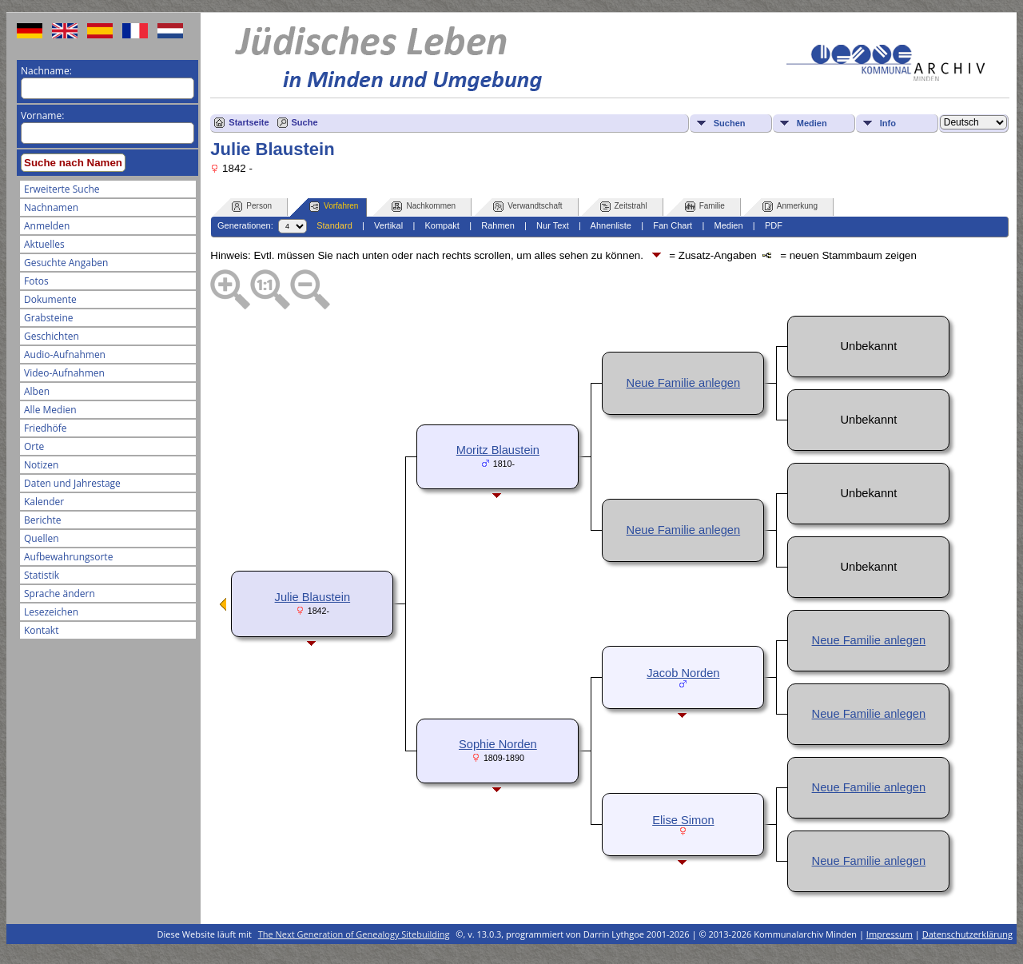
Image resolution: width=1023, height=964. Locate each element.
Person (252, 207)
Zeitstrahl (623, 207)
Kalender (44, 501)
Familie (705, 207)
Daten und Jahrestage (72, 483)
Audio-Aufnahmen (64, 354)
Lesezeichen (51, 612)
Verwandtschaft (527, 207)
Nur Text (552, 225)
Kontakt (41, 630)
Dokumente (50, 299)
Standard (334, 225)
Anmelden (47, 226)
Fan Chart (672, 225)
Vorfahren (333, 207)
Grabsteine (49, 318)
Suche (305, 122)
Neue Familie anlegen (684, 382)
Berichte (43, 520)
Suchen (730, 123)
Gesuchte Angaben (66, 262)
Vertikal (388, 225)
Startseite (249, 122)
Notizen (41, 465)
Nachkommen (424, 207)
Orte (34, 446)
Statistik (41, 575)
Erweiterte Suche (61, 189)
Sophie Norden (498, 744)
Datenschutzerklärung (967, 934)
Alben (37, 391)
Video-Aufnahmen (64, 373)
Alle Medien (50, 409)
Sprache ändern (59, 593)
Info (888, 123)
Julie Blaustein (313, 597)
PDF (773, 225)
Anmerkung (790, 207)
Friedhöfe (45, 428)
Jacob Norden (683, 673)
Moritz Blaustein (497, 450)
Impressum (889, 934)
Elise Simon (683, 820)
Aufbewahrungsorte (68, 557)
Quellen (41, 538)
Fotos (36, 281)
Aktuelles (44, 244)
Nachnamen (51, 207)
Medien (812, 123)
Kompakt (441, 225)
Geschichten (51, 336)
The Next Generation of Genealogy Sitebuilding (354, 934)
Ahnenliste (611, 225)
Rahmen (498, 225)
